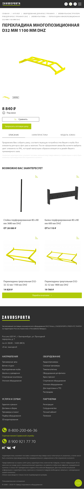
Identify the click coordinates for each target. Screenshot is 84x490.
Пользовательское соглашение (13, 482)
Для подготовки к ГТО (52, 389)
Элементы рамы (38, 16)
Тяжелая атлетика (50, 371)
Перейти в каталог (42, 296)
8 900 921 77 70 (22, 442)
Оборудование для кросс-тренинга (39, 13)
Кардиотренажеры (50, 363)
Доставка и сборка (9, 409)
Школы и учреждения (11, 375)
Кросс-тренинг (49, 378)
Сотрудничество (50, 409)
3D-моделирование (10, 421)
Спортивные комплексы (12, 378)
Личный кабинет (49, 413)
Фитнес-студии (8, 367)
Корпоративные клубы (11, 371)
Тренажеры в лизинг (10, 413)
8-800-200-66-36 (22, 431)
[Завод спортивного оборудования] (11, 4)
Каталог (16, 13)
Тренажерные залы (9, 363)
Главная (6, 13)
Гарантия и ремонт (9, 406)
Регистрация (48, 406)
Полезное (47, 417)
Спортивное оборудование (54, 382)
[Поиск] (66, 4)
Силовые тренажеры (51, 367)
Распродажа (48, 393)
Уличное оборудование (12, 382)
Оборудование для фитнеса (54, 375)
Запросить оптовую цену (16, 127)
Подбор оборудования (11, 417)
